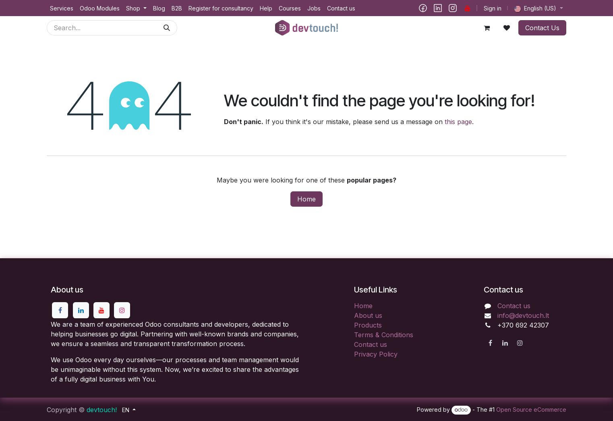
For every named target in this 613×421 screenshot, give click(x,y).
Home (306, 199)
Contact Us (542, 28)
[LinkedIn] (437, 8)
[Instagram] (452, 8)
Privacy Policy (376, 354)
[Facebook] (422, 8)
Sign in (492, 8)
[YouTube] (467, 8)
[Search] (167, 28)
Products (368, 325)
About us (368, 315)
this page (458, 122)
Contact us (370, 344)
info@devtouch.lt (523, 315)
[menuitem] (62, 8)
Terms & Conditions (383, 335)
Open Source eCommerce (531, 409)
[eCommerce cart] (486, 27)
